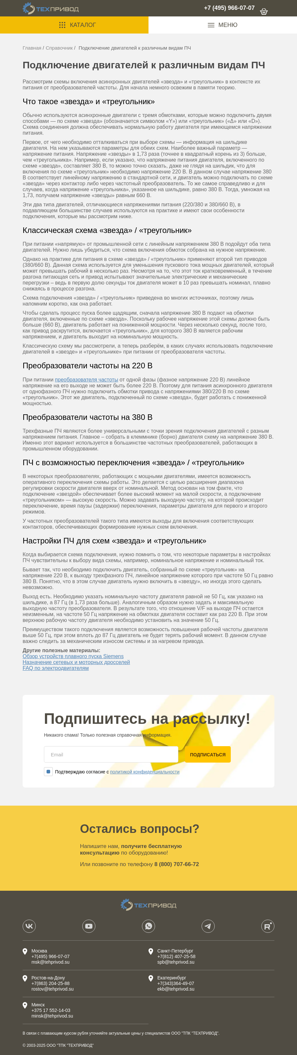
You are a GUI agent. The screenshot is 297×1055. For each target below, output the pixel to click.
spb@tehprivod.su (175, 962)
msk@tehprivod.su (50, 962)
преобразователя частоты (86, 379)
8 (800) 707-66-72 (176, 864)
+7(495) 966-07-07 (50, 956)
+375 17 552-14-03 (50, 1010)
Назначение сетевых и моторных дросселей (76, 662)
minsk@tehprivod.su (52, 1016)
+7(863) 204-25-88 (50, 983)
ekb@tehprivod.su (175, 989)
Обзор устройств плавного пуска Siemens (73, 656)
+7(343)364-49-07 (175, 983)
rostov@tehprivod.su (52, 989)
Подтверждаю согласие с (112, 771)
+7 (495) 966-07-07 (229, 8)
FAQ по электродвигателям (56, 668)
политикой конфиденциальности (145, 771)
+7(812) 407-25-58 (176, 956)
